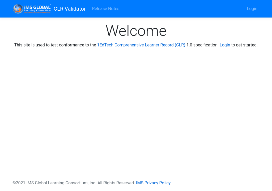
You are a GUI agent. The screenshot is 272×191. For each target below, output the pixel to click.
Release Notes (106, 8)
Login (252, 8)
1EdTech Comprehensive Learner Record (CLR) (141, 44)
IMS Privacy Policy (153, 182)
